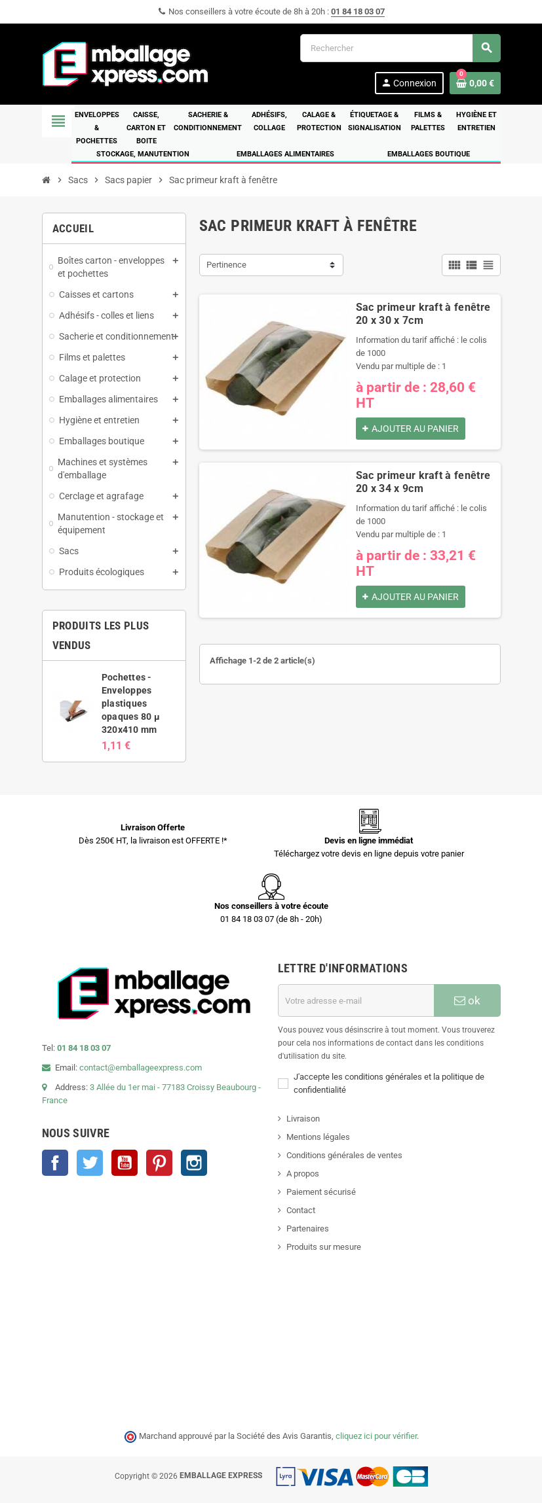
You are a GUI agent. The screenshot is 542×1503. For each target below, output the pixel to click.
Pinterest (159, 1163)
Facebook (55, 1163)
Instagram (194, 1163)
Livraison (303, 1118)
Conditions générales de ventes (344, 1155)
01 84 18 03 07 (358, 11)
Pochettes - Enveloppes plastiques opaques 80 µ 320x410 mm (131, 703)
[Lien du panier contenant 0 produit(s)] (475, 83)
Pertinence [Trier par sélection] (226, 265)
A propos (302, 1173)
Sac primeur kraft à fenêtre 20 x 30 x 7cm (423, 314)
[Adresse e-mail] (356, 1000)
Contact (300, 1210)
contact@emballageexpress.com (140, 1067)
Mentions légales (318, 1137)
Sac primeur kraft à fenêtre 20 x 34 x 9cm (423, 482)
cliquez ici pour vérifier (376, 1436)
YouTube (124, 1163)
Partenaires (307, 1228)
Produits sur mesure (323, 1247)
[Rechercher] (400, 48)
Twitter (90, 1163)
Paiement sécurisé (321, 1192)
